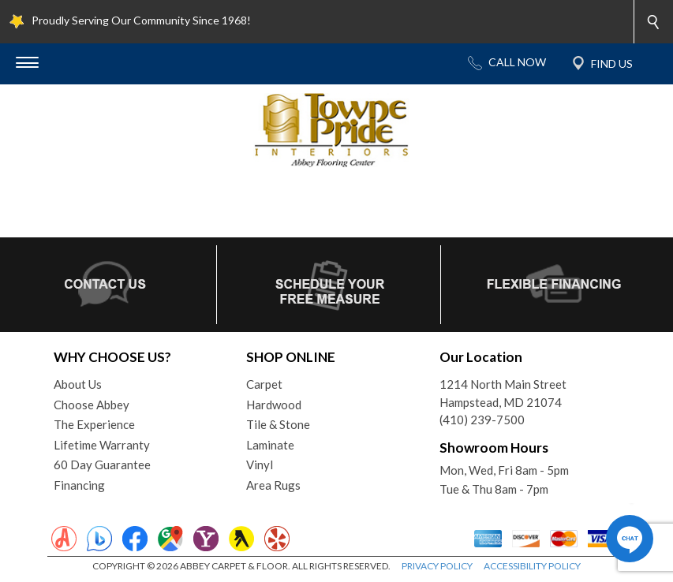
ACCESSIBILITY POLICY (532, 566)
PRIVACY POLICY (437, 566)
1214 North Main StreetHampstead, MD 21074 (502, 393)
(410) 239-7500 (482, 419)
